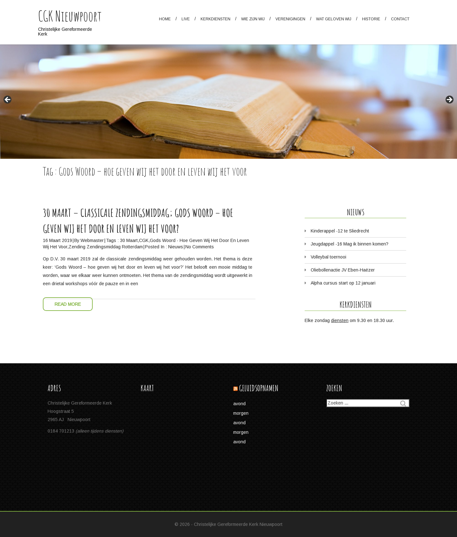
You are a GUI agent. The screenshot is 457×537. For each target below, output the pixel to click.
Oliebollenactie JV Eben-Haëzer (343, 269)
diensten (339, 320)
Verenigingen (290, 19)
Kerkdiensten (215, 19)
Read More (68, 304)
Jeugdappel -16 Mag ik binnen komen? (349, 243)
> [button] (449, 100)
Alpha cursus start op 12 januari (343, 282)
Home (165, 19)
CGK (144, 240)
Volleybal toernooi (328, 256)
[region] (228, 79)
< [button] (8, 100)
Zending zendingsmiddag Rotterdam (106, 246)
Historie (371, 19)
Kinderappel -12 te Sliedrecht (340, 230)
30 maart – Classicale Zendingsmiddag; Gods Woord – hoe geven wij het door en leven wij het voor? (138, 220)
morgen (240, 413)
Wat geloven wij (333, 19)
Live (186, 19)
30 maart (129, 240)
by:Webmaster (89, 240)
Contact (400, 19)
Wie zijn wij (253, 19)
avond (239, 403)
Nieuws (175, 246)
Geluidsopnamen (258, 388)
